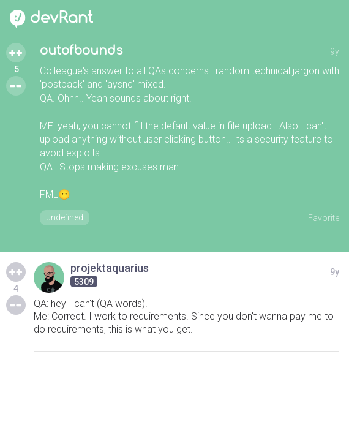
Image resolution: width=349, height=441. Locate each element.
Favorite (323, 218)
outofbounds (81, 50)
